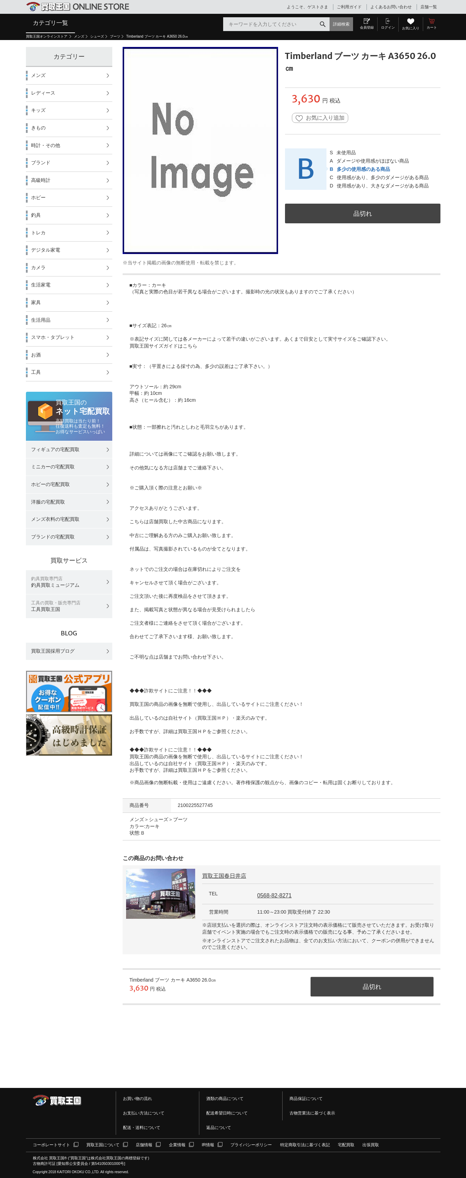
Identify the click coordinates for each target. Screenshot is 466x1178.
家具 (36, 302)
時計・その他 (45, 145)
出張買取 (370, 1144)
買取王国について (103, 1144)
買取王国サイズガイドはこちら (163, 346)
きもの (38, 127)
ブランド (40, 162)
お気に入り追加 (320, 118)
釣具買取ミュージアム (55, 582)
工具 (36, 372)
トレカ (38, 232)
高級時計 (40, 180)
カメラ (38, 267)
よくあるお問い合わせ (391, 6)
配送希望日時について (227, 1113)
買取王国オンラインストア (47, 36)
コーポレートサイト (51, 1144)
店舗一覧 (428, 6)
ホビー (38, 197)
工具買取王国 (55, 606)
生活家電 (40, 285)
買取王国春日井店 (224, 876)
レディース (43, 93)
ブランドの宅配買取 (53, 536)
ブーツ (115, 36)
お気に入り (410, 28)
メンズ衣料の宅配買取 (55, 519)
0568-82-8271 (274, 895)
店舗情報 (144, 1144)
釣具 (36, 215)
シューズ (97, 36)
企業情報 (177, 1144)
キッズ (38, 110)
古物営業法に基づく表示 (312, 1113)
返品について (218, 1127)
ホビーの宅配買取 (50, 484)
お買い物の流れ (137, 1098)
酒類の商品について (225, 1098)
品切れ (362, 213)
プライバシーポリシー (251, 1144)
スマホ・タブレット (53, 337)
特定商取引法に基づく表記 (305, 1144)
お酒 (36, 355)
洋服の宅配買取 (48, 502)
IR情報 (208, 1144)
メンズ (79, 36)
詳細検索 (341, 24)
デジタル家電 (45, 250)
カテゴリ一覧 (50, 23)
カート (432, 27)
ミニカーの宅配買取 (53, 466)
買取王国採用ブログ (53, 651)
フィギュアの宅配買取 (55, 449)
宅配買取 (346, 1144)
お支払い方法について (143, 1113)
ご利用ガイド (349, 6)
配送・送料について (141, 1127)
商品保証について (306, 1098)
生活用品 (40, 320)
